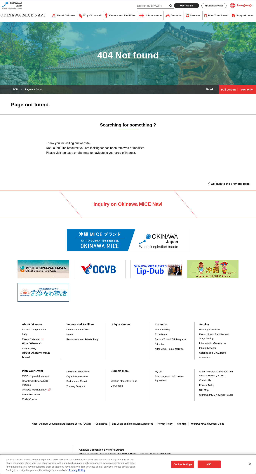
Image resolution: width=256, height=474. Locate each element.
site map (83, 152)
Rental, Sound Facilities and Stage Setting (214, 336)
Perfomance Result (77, 381)
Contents (176, 15)
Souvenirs (204, 357)
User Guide (186, 5)
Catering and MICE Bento (213, 353)
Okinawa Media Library (34, 389)
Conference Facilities (78, 329)
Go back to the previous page (230, 183)
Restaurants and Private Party (82, 339)
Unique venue (153, 15)
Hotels (70, 334)
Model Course (29, 399)
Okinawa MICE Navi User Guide (216, 395)
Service (204, 324)
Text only (247, 89)
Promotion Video (31, 394)
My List (159, 371)
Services (195, 15)
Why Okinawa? (92, 15)
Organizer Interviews (77, 376)
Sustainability (29, 348)
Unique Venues (121, 324)
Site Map (204, 390)
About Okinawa (66, 15)
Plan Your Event (218, 15)
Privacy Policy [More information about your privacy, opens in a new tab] (77, 472)
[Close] (250, 465)
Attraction (160, 344)
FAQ (24, 334)
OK (209, 466)
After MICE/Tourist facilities (169, 349)
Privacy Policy (206, 385)
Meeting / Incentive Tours (124, 381)
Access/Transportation (34, 329)
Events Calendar (31, 339)
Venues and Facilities (122, 15)
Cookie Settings (183, 466)
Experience (161, 334)
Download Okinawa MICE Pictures (35, 383)
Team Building (162, 329)
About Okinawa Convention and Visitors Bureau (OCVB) (216, 373)
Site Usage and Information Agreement (169, 378)
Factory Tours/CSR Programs (170, 339)
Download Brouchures (78, 371)
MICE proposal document (35, 376)
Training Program (76, 386)
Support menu (245, 15)
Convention (117, 386)
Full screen (228, 89)
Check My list (214, 5)
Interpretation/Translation (212, 343)
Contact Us (205, 380)
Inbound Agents (207, 348)
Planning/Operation (209, 329)
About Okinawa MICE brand (36, 355)
